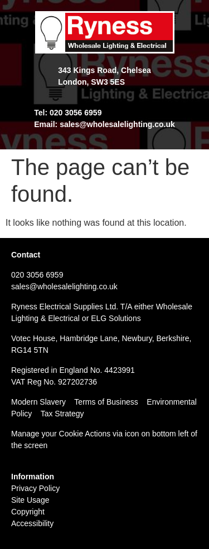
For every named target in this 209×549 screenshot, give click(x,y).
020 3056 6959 (37, 274)
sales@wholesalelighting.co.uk (64, 286)
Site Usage (30, 499)
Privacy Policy (35, 488)
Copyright (28, 511)
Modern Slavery (38, 401)
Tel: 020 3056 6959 (67, 112)
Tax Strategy (62, 413)
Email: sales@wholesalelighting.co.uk (104, 124)
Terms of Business (106, 401)
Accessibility (32, 523)
